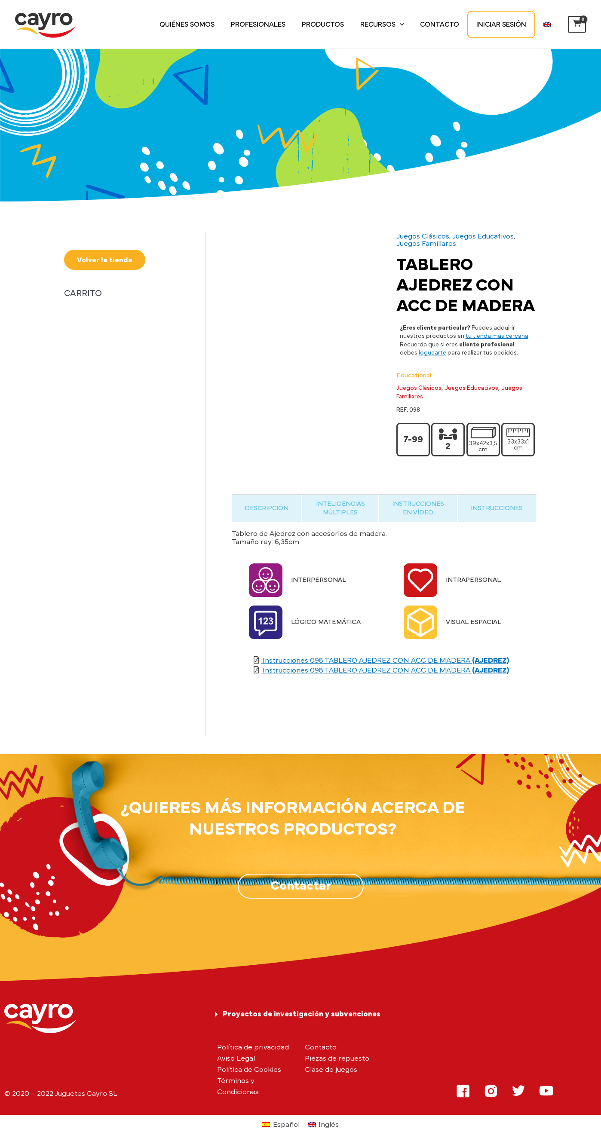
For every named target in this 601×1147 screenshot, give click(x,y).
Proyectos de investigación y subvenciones (301, 1014)
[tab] (266, 508)
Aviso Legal (236, 1058)
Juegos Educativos (483, 236)
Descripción (266, 508)
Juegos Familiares (426, 243)
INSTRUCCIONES (497, 508)
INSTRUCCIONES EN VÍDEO (418, 508)
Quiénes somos (203, 24)
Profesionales (272, 24)
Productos (334, 24)
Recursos (391, 24)
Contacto (446, 24)
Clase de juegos (331, 1069)
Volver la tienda (104, 259)
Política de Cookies (249, 1069)
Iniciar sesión (505, 24)
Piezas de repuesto (337, 1058)
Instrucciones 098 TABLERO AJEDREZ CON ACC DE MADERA (385, 660)
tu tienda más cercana (497, 336)
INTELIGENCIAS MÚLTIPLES (340, 508)
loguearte (432, 353)
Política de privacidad (253, 1047)
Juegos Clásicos (422, 236)
